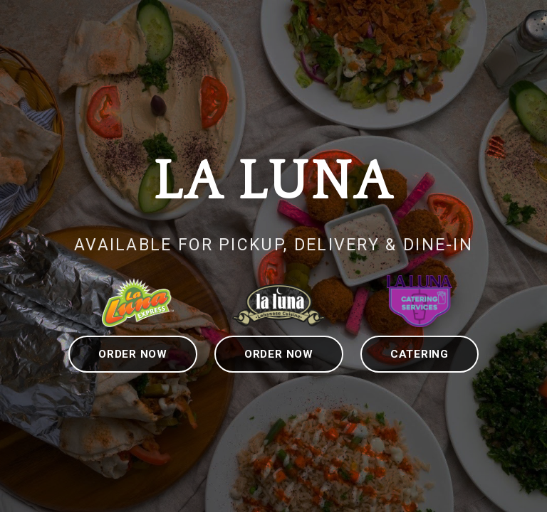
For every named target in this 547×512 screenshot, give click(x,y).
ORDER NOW (132, 354)
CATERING (419, 354)
